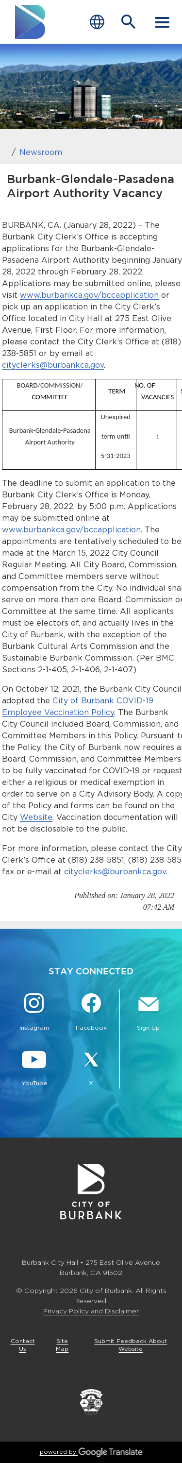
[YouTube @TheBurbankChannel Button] (34, 1069)
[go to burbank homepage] (30, 22)
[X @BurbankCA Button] (91, 1069)
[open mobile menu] (162, 22)
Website (36, 817)
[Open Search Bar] (129, 22)
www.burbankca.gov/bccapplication (89, 295)
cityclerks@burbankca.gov (53, 365)
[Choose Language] (97, 22)
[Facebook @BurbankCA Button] (91, 1013)
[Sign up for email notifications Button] (148, 1013)
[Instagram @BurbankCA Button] (34, 1013)
